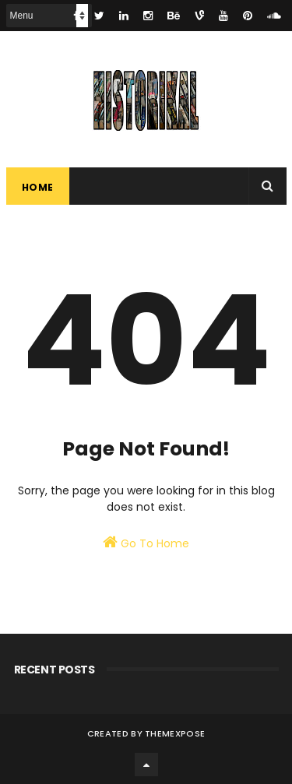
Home (38, 187)
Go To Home (146, 542)
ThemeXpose (175, 733)
